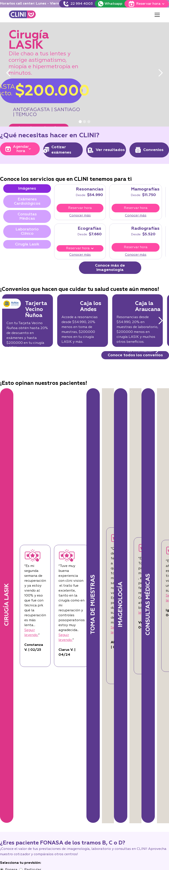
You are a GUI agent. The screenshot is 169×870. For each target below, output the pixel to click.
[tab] (27, 188)
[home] (22, 15)
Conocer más (80, 215)
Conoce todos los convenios (135, 355)
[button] (156, 15)
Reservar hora (80, 208)
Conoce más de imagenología (110, 268)
